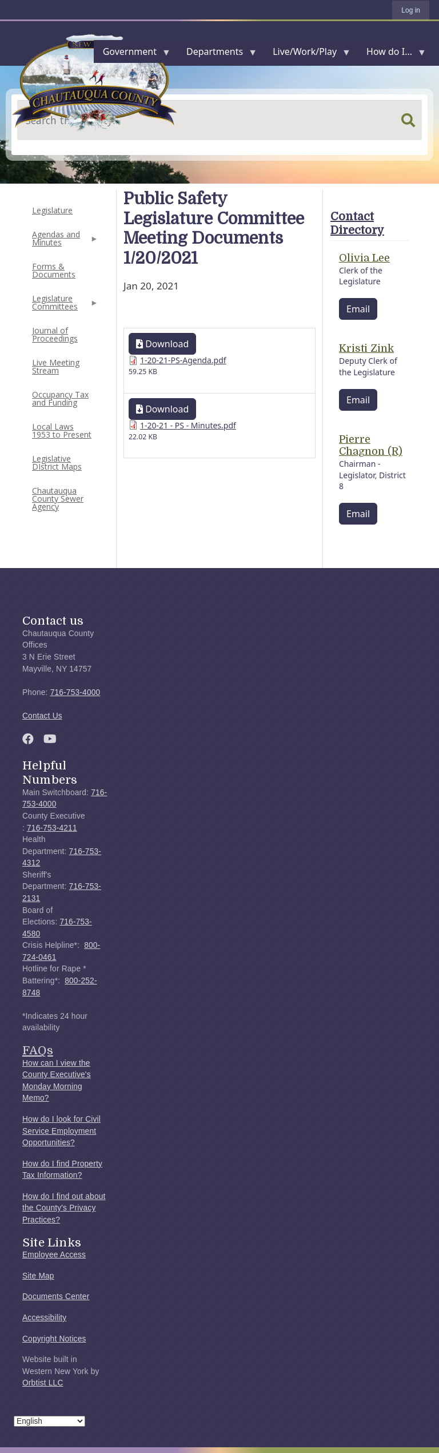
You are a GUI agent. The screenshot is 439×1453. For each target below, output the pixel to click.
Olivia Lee (364, 258)
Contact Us (42, 716)
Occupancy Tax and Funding (60, 398)
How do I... (391, 54)
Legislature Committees (64, 306)
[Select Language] (49, 1421)
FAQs (37, 1050)
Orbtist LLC (42, 1383)
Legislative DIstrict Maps (57, 462)
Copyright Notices (54, 1339)
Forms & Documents (53, 270)
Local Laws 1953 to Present (61, 430)
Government (132, 54)
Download (162, 344)
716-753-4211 (52, 828)
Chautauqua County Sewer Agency (57, 498)
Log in (410, 10)
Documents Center (55, 1296)
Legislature (52, 210)
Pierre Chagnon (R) (370, 446)
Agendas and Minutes (64, 242)
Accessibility (44, 1317)
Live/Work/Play (307, 54)
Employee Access (54, 1254)
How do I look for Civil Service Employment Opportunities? (61, 1131)
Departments (217, 54)
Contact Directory (357, 223)
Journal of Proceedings (55, 334)
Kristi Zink (366, 348)
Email (358, 309)
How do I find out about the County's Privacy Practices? (64, 1208)
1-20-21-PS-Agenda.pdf (183, 360)
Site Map (38, 1276)
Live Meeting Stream (55, 366)
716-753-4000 (75, 692)
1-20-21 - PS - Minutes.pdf (188, 425)
